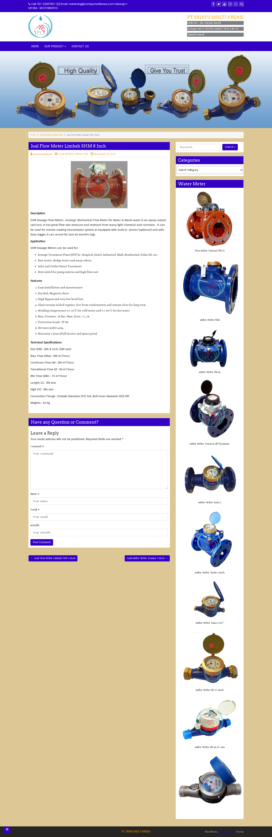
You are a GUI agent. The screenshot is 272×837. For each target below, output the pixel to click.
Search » (230, 147)
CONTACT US (80, 46)
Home (33, 135)
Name (34, 494)
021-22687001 (46, 4)
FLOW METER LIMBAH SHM (51, 135)
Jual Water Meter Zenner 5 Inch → (147, 558)
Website (34, 525)
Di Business (226, 831)
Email (34, 509)
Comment (37, 446)
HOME (35, 46)
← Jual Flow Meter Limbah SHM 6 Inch (53, 558)
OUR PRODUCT (54, 46)
